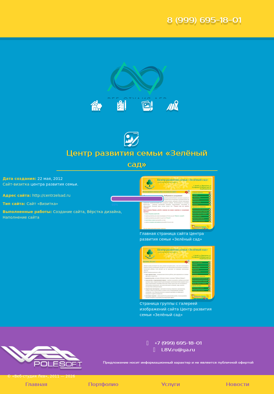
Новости (237, 384)
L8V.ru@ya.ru (178, 350)
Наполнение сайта (21, 217)
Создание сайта (69, 212)
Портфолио (103, 384)
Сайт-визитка (16, 184)
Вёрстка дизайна (104, 212)
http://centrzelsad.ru (51, 195)
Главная (36, 384)
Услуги (170, 384)
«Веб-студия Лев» (29, 376)
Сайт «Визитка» (42, 204)
